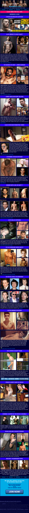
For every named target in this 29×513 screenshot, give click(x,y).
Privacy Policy (14, 509)
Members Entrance (3, 509)
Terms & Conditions (20, 509)
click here (4, 503)
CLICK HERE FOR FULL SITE (14, 11)
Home (3, 9)
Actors (11, 9)
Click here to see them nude (6, 217)
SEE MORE (3, 122)
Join (25, 9)
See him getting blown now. (6, 245)
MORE (21, 308)
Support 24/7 (9, 509)
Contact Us (26, 509)
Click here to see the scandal (8, 274)
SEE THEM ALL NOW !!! (14, 32)
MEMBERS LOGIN (14, 14)
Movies (18, 9)
